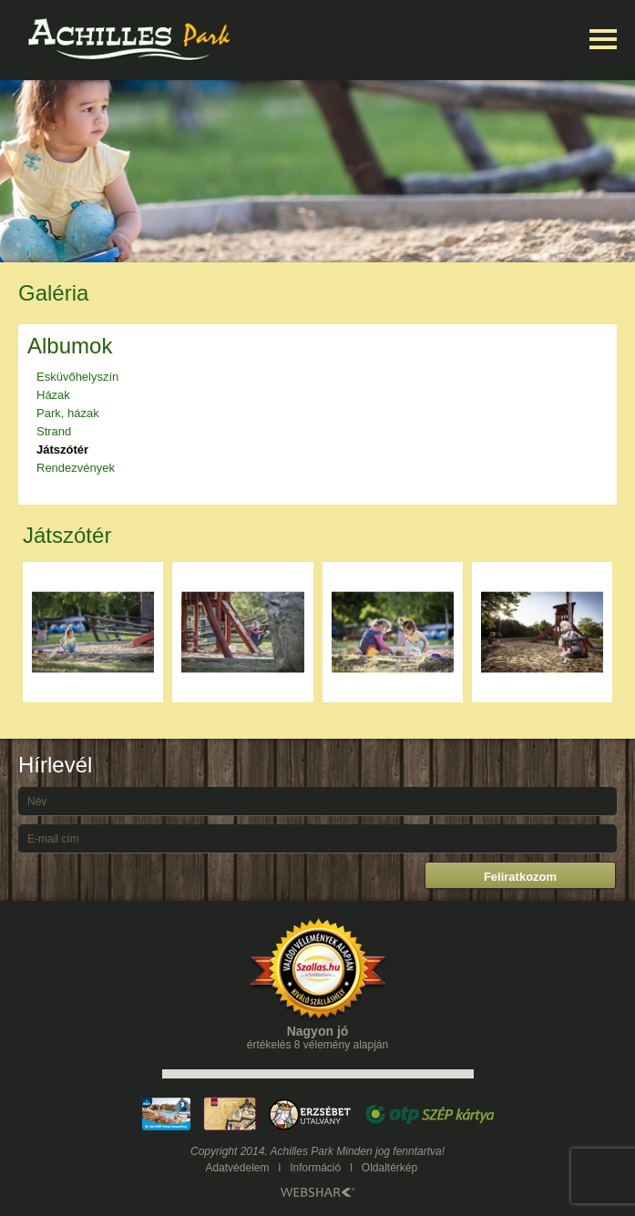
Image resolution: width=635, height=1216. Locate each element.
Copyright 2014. (229, 1151)
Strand (53, 431)
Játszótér (62, 449)
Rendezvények (75, 468)
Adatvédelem (237, 1167)
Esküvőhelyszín (77, 376)
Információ (315, 1167)
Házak (53, 395)
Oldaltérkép (389, 1167)
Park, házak (67, 413)
